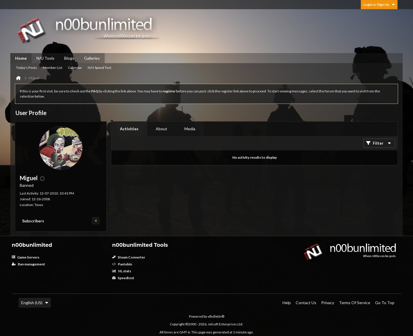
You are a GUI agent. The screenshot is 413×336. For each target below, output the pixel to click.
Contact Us (306, 302)
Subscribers (33, 220)
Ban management (28, 264)
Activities (129, 128)
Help (287, 302)
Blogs (69, 58)
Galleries (92, 58)
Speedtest (123, 278)
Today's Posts (26, 67)
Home (21, 58)
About (161, 128)
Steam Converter (128, 257)
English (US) (34, 302)
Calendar (75, 67)
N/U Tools (45, 58)
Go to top (384, 302)
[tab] (129, 129)
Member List (52, 67)
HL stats (121, 271)
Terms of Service (354, 302)
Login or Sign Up (379, 4)
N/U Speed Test (99, 67)
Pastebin (122, 264)
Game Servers (25, 257)
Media (189, 128)
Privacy (327, 302)
